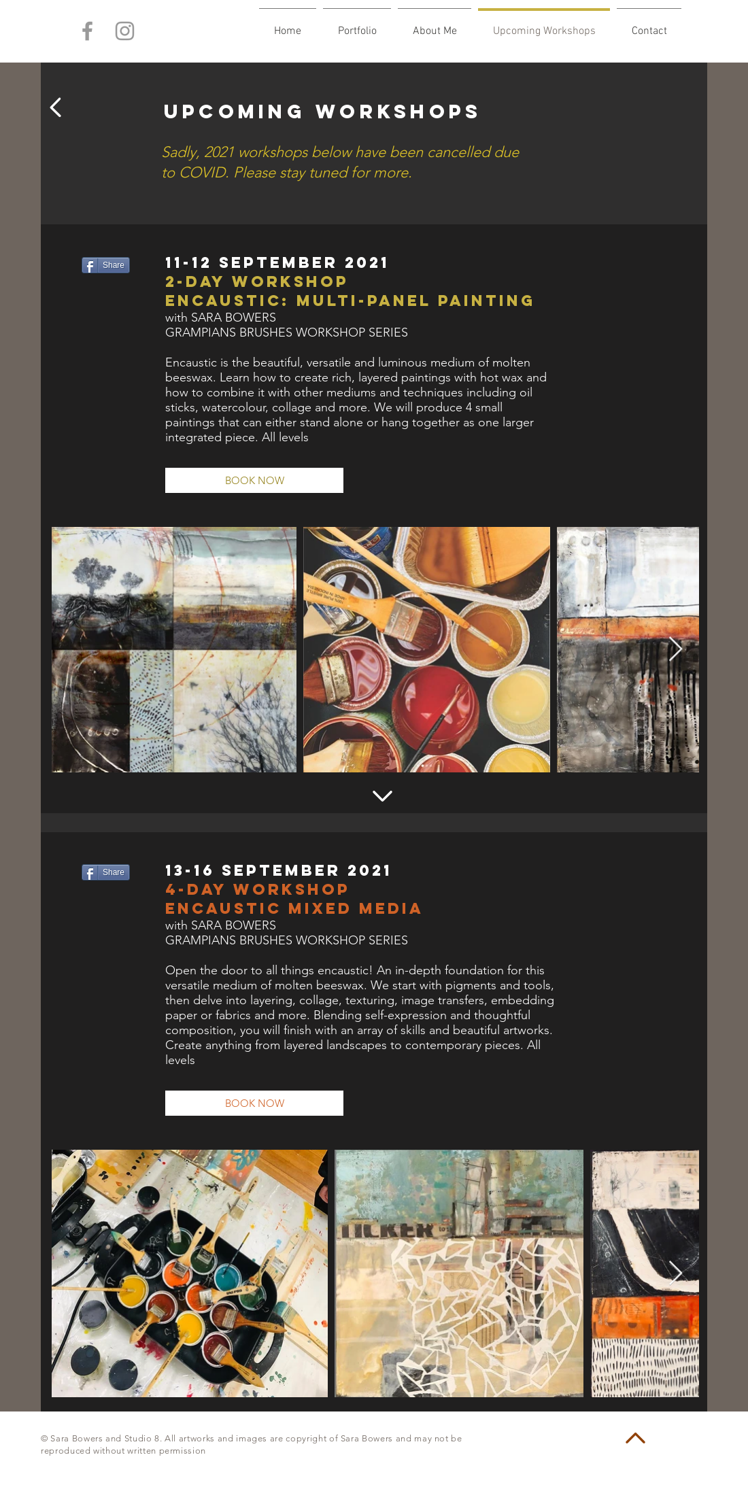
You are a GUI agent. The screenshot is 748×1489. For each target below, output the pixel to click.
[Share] (106, 265)
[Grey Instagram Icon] (124, 31)
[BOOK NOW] (254, 480)
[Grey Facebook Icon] (87, 31)
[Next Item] (675, 649)
